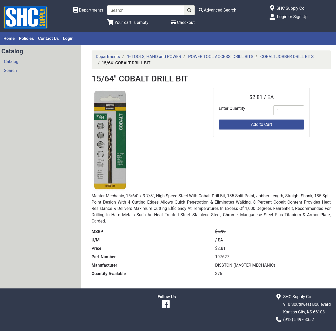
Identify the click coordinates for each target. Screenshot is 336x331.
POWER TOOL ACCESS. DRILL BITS (220, 56)
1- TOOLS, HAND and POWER (154, 56)
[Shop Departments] (88, 10)
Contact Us (48, 38)
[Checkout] (183, 22)
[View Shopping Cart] (127, 22)
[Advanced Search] (218, 10)
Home (9, 38)
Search (10, 70)
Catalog (11, 61)
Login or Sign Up (292, 16)
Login (68, 38)
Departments (108, 56)
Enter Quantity (232, 108)
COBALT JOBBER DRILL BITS (287, 56)
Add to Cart (261, 124)
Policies (26, 38)
